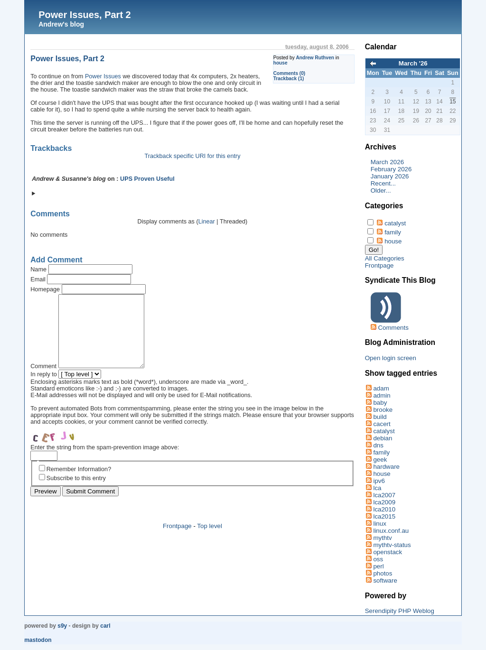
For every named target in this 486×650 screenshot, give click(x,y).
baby (380, 402)
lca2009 (384, 502)
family (392, 232)
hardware (386, 466)
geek (380, 459)
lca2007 (384, 495)
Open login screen (390, 358)
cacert (381, 423)
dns (378, 445)
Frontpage (177, 540)
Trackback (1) (288, 78)
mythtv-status (392, 544)
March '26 (413, 63)
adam (381, 388)
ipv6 (378, 480)
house (280, 62)
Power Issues (103, 76)
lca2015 (384, 516)
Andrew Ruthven (315, 57)
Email (38, 279)
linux (379, 523)
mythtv (382, 537)
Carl (105, 625)
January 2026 (390, 176)
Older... (381, 190)
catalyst (395, 223)
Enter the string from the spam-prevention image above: (104, 461)
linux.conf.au (391, 530)
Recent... (383, 183)
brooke (383, 409)
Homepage (45, 289)
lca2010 (384, 509)
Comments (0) (289, 73)
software (385, 580)
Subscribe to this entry (76, 492)
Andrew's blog (61, 24)
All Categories (384, 258)
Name (38, 269)
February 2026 (391, 169)
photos (382, 573)
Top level (209, 540)
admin (381, 395)
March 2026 (387, 162)
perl (378, 566)
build (379, 416)
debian (382, 438)
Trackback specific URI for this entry (192, 156)
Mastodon (37, 640)
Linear (206, 221)
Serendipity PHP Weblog (399, 610)
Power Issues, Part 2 (84, 14)
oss (378, 559)
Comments (393, 327)
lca (377, 488)
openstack (387, 552)
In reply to (43, 388)
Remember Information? (79, 483)
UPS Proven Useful (147, 179)
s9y (62, 625)
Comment (43, 380)
